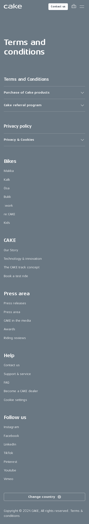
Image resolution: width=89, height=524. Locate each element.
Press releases (15, 303)
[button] (44, 92)
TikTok (8, 453)
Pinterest (10, 462)
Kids (7, 223)
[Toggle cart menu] (74, 7)
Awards (9, 329)
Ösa (6, 188)
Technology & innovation (23, 258)
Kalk (7, 179)
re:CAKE (9, 214)
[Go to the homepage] (13, 7)
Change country (44, 496)
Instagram (11, 427)
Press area (12, 312)
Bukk (7, 197)
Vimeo (9, 479)
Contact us (58, 6)
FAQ (6, 382)
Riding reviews (15, 338)
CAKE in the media (17, 320)
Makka (9, 171)
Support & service (17, 374)
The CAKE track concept (21, 267)
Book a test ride (16, 276)
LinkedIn (10, 444)
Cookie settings (15, 400)
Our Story (11, 250)
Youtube (10, 470)
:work (8, 205)
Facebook (11, 436)
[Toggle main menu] (82, 7)
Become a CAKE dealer (21, 391)
